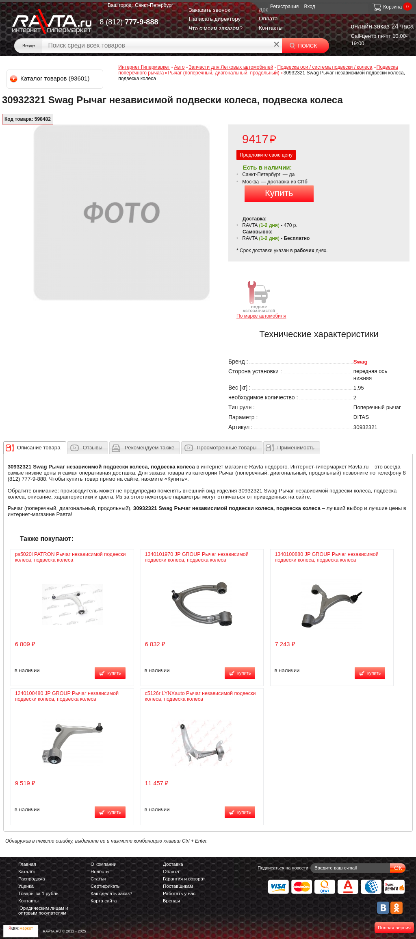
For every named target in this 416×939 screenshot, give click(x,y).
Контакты (271, 28)
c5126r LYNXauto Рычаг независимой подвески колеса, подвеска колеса (200, 696)
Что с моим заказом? (215, 28)
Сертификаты (106, 886)
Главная (27, 864)
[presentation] (39, 448)
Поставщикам (178, 886)
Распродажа (31, 878)
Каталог (26, 871)
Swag (360, 362)
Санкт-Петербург (154, 5)
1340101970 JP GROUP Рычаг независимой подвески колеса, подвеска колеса (197, 557)
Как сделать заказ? (111, 893)
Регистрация (284, 6)
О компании (104, 864)
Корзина (386, 7)
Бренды (171, 900)
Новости (100, 871)
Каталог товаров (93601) (50, 78)
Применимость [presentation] (295, 447)
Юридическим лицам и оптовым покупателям (43, 910)
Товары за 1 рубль (38, 893)
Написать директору (214, 19)
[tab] (34, 447)
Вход (309, 6)
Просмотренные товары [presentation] (226, 447)
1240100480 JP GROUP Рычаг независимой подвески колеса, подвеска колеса (67, 696)
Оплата (268, 18)
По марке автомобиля (261, 299)
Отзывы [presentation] (92, 447)
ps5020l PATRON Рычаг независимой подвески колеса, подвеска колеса (70, 557)
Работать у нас (179, 893)
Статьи (98, 878)
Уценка (26, 886)
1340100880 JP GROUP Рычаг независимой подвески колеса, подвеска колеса (326, 557)
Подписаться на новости (283, 867)
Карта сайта (104, 900)
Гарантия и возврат (184, 878)
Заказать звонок (209, 10)
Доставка (173, 864)
